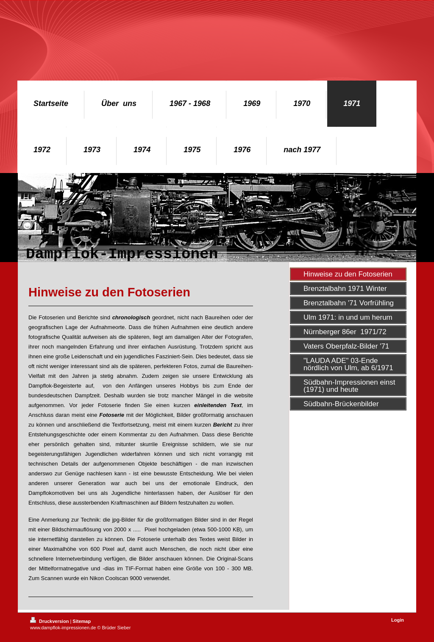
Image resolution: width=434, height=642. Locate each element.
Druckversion (50, 621)
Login (397, 619)
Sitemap (81, 621)
